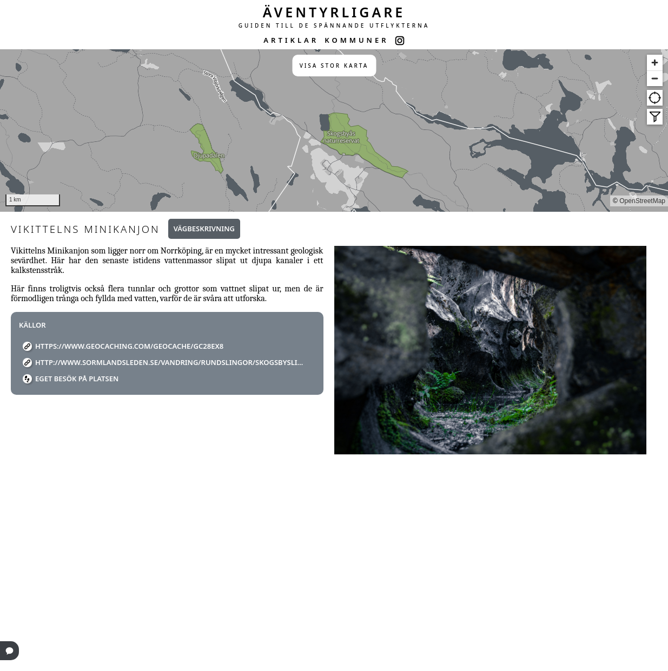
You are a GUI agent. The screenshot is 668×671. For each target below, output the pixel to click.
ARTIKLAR (291, 40)
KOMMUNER (356, 40)
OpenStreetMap (642, 201)
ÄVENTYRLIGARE (334, 12)
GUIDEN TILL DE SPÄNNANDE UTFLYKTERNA (334, 25)
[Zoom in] (655, 62)
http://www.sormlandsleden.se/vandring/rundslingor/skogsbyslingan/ (171, 362)
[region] (334, 130)
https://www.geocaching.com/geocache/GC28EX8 (129, 346)
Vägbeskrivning (204, 228)
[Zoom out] (655, 78)
